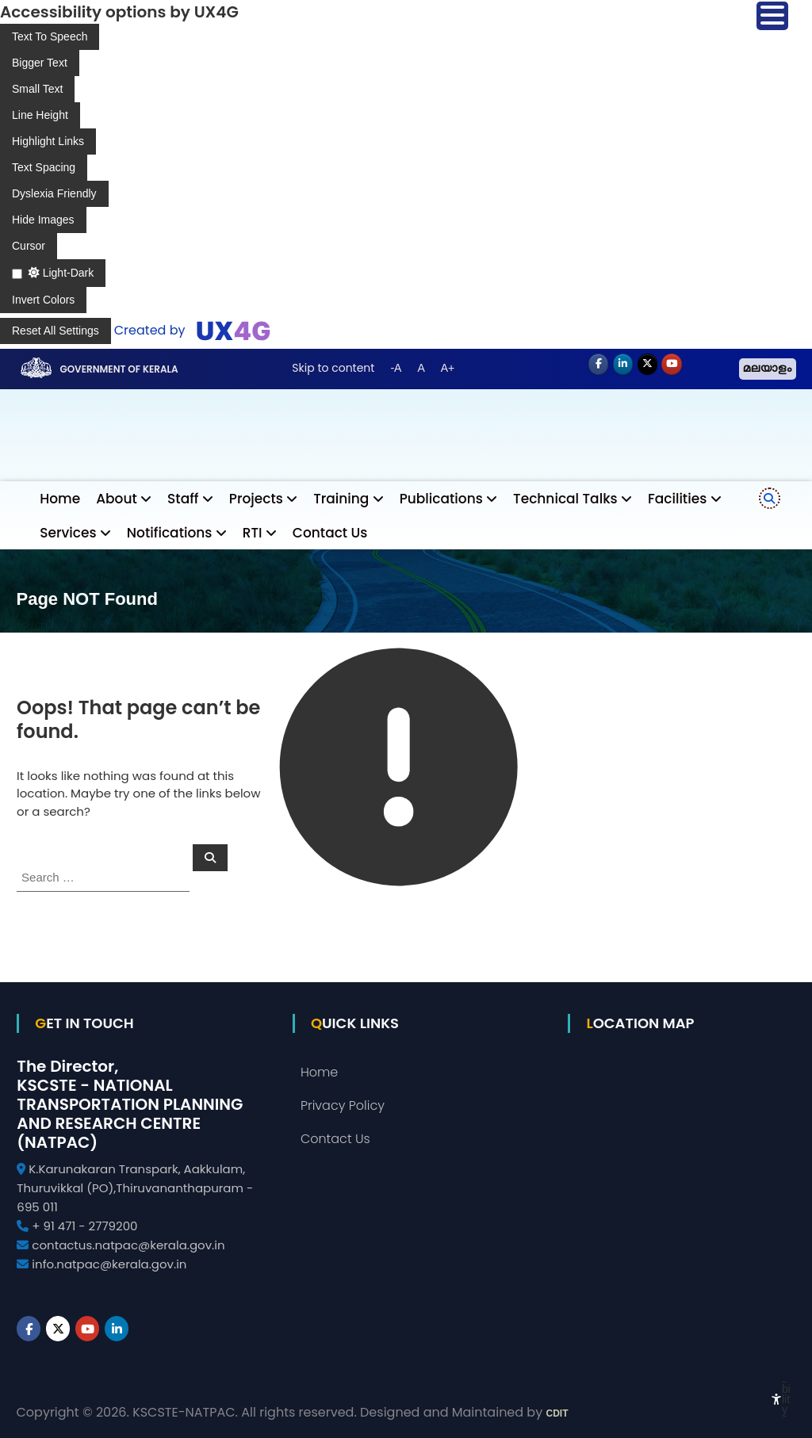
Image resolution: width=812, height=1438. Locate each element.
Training (341, 498)
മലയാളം (767, 369)
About (116, 498)
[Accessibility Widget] (776, 1399)
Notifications (170, 532)
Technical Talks (565, 498)
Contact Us (330, 532)
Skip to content (333, 368)
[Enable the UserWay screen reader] (49, 37)
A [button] (420, 367)
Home (60, 498)
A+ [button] (448, 367)
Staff (182, 498)
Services (68, 532)
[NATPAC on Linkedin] (623, 365)
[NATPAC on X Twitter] (648, 365)
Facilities (677, 498)
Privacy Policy (343, 1105)
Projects (256, 498)
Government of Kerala (118, 369)
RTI (252, 532)
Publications (441, 498)
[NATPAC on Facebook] (598, 365)
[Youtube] (671, 365)
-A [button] (395, 367)
